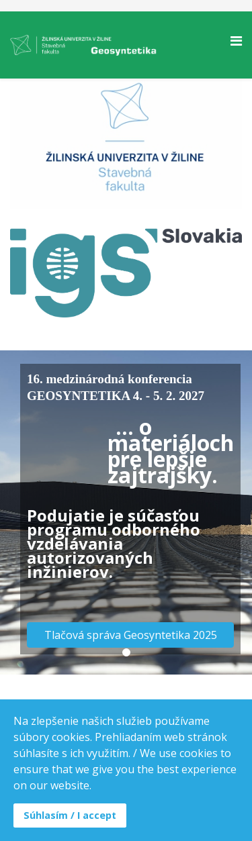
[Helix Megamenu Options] (236, 40)
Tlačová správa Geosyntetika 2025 (130, 635)
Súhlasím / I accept (70, 815)
